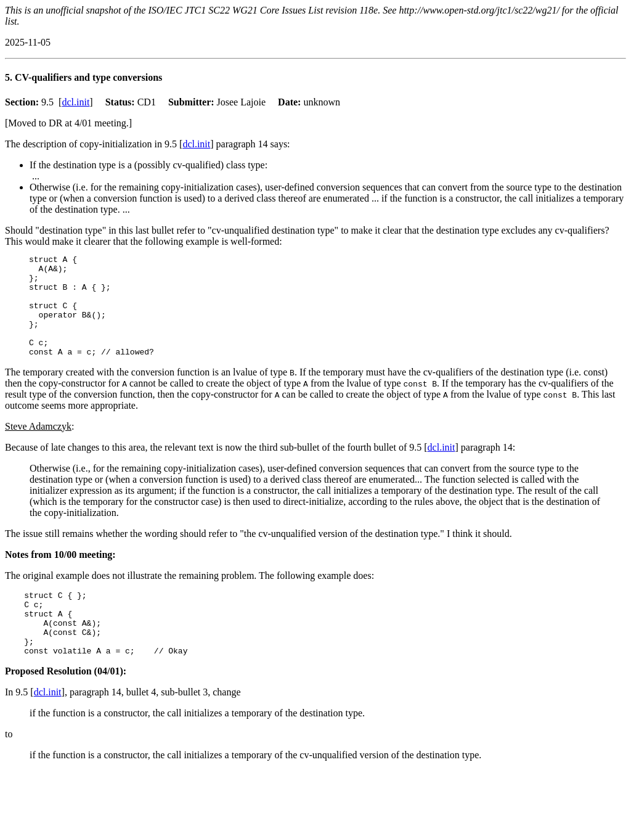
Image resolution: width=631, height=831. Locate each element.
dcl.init (75, 102)
